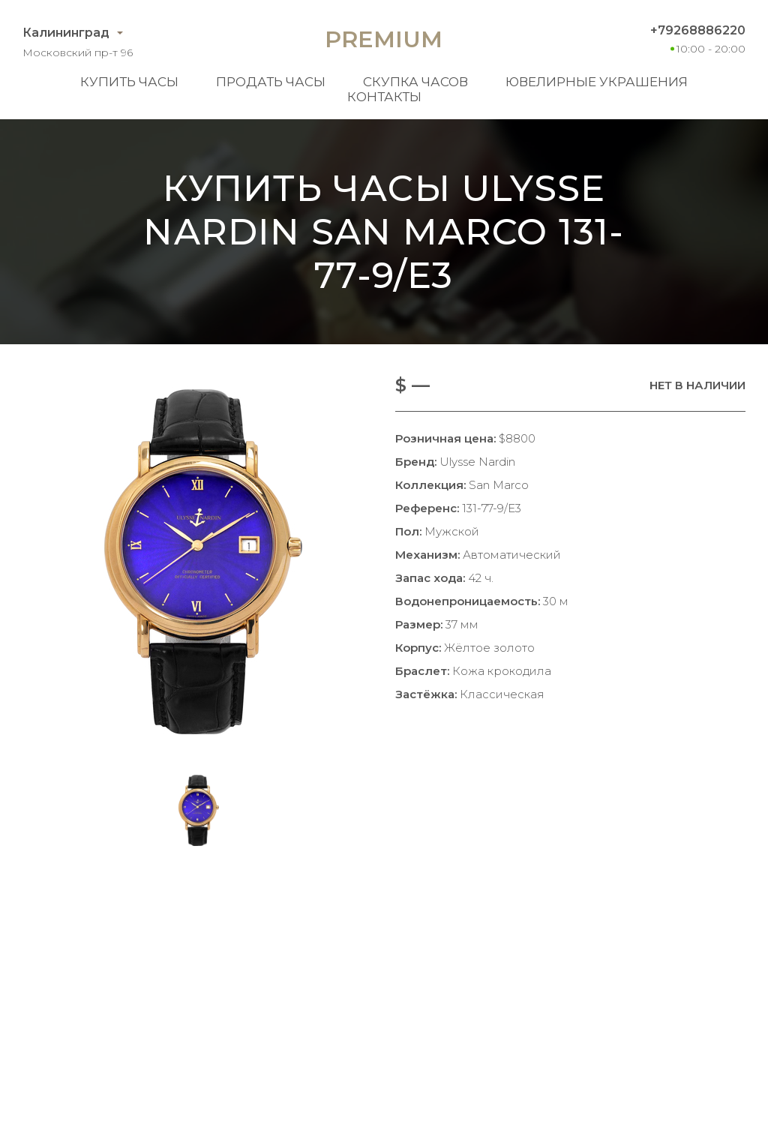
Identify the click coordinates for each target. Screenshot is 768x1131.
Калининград (66, 33)
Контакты (384, 96)
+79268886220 (698, 30)
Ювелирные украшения (597, 81)
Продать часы (271, 81)
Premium (383, 39)
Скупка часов (415, 81)
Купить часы (129, 81)
